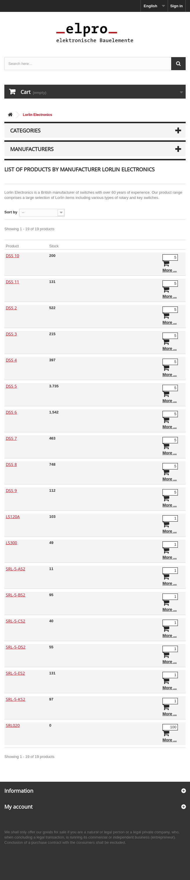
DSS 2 (11, 307)
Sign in (176, 6)
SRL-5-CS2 (15, 620)
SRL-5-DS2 (15, 647)
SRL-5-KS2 (15, 699)
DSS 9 (11, 490)
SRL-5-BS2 (15, 594)
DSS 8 (11, 464)
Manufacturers (32, 149)
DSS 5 (11, 386)
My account (18, 806)
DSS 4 (11, 360)
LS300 (11, 542)
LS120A (13, 516)
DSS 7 (11, 438)
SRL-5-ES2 (15, 673)
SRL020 (13, 725)
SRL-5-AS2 (15, 568)
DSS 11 (12, 281)
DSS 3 (11, 333)
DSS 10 (12, 255)
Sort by (10, 212)
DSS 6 (11, 412)
